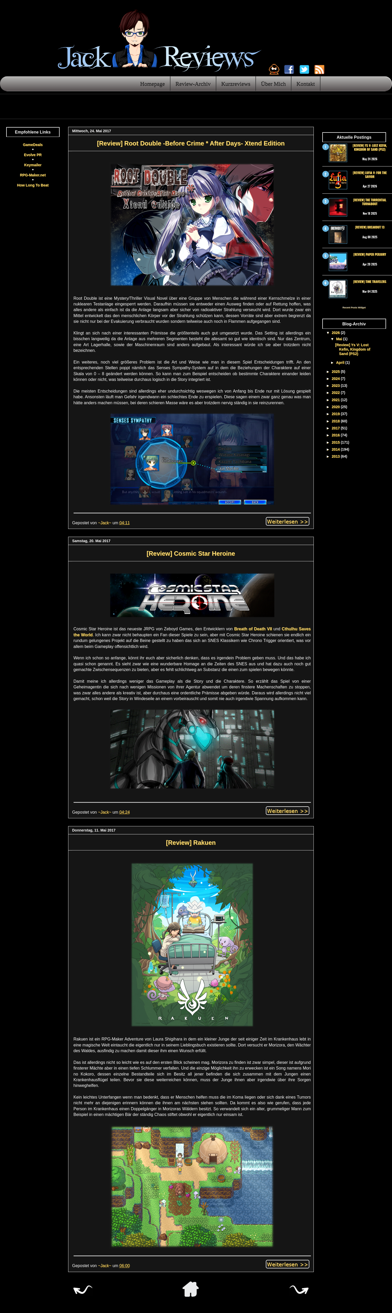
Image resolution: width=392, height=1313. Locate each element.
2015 (336, 442)
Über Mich (273, 83)
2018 (336, 421)
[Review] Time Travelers (369, 281)
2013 (336, 456)
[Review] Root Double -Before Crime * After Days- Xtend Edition (191, 143)
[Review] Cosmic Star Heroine (191, 553)
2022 (336, 392)
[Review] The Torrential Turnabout (369, 202)
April (340, 362)
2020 (336, 407)
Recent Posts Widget (354, 307)
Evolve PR (32, 155)
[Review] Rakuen (191, 842)
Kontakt (305, 83)
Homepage (152, 83)
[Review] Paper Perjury (369, 254)
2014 (336, 449)
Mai (339, 339)
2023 (336, 385)
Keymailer (32, 165)
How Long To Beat (33, 185)
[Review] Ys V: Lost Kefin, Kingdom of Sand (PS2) (370, 147)
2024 (336, 378)
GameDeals (32, 145)
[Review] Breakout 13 (369, 227)
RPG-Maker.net (33, 175)
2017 (336, 428)
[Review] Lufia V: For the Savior (370, 174)
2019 (336, 414)
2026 (336, 333)
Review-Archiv (193, 83)
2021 (336, 400)
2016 (336, 435)
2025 (336, 371)
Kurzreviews (235, 83)
